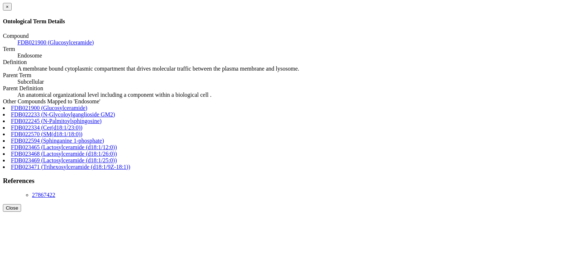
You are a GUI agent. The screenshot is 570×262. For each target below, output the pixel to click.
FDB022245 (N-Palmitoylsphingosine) (56, 121)
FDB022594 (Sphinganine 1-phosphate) (57, 141)
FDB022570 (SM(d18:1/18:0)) (47, 134)
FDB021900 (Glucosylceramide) (55, 42)
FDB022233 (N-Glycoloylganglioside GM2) (63, 114)
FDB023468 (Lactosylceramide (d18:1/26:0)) (64, 154)
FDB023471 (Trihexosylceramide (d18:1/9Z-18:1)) (70, 167)
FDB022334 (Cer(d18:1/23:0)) (47, 127)
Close (12, 208)
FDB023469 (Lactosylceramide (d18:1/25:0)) (64, 160)
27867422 (43, 195)
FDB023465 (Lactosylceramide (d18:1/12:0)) (64, 147)
